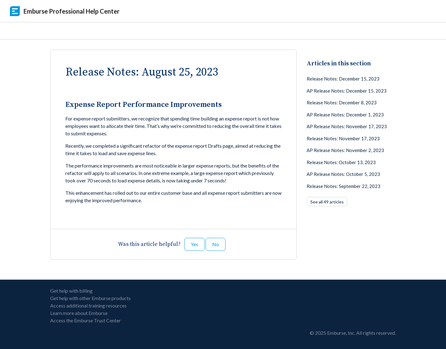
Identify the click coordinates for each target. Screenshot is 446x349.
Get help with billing (71, 291)
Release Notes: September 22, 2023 (343, 186)
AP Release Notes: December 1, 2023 (345, 114)
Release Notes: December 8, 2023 (342, 102)
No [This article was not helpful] (215, 244)
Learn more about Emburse (78, 313)
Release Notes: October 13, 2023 (341, 162)
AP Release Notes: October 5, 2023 (343, 174)
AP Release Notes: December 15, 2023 (347, 91)
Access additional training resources (88, 305)
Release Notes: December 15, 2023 (343, 78)
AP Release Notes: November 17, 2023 (347, 126)
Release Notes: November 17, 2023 (343, 138)
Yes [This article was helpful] (194, 244)
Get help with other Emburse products (90, 298)
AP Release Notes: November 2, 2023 (345, 150)
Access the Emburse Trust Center (85, 320)
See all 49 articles (327, 201)
